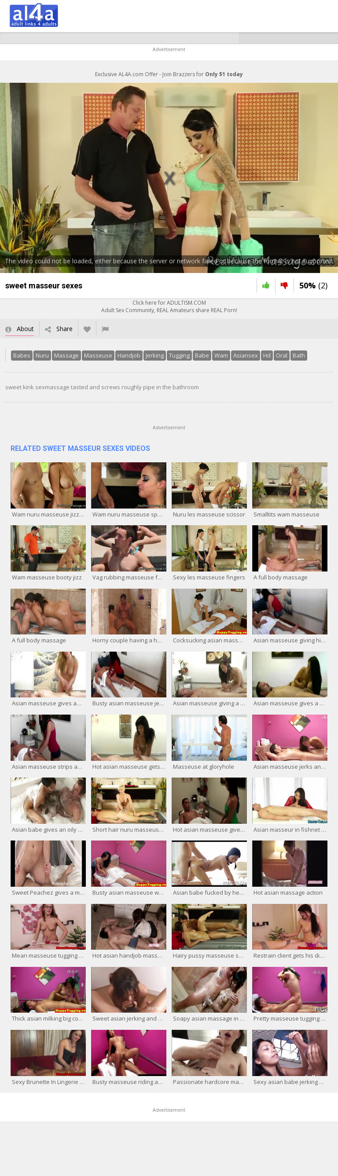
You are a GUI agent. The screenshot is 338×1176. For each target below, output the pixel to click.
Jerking (155, 355)
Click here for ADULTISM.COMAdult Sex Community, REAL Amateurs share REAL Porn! (169, 306)
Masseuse (98, 355)
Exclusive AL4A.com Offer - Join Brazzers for (169, 74)
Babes (21, 355)
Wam (221, 355)
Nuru (42, 355)
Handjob (129, 355)
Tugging (179, 355)
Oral (281, 355)
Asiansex (245, 355)
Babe (202, 355)
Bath (299, 355)
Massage (66, 355)
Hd (267, 355)
